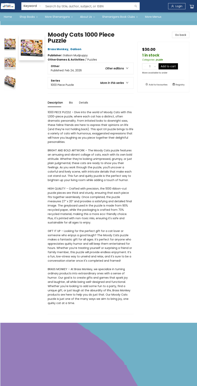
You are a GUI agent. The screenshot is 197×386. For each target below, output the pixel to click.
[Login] (176, 6)
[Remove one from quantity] (144, 66)
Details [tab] (83, 103)
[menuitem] (8, 16)
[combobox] (32, 6)
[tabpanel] (91, 212)
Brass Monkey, (59, 49)
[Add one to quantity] (155, 66)
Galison (76, 49)
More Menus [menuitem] (153, 17)
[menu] (98, 16)
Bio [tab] (71, 103)
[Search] (136, 6)
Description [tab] (55, 103)
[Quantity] (150, 66)
